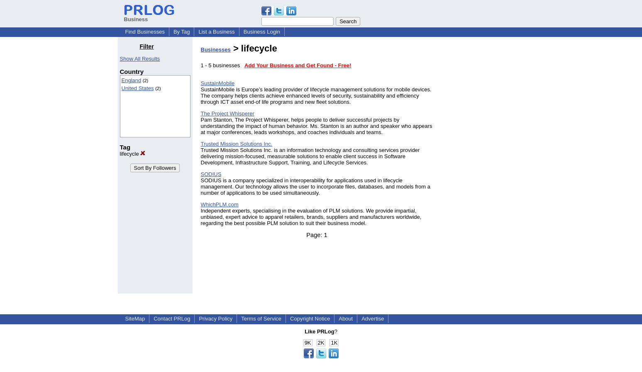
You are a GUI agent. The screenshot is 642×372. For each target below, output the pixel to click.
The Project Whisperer (227, 113)
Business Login (262, 32)
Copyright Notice (310, 319)
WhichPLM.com (220, 204)
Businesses (216, 49)
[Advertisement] (482, 167)
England (132, 80)
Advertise (372, 319)
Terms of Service (261, 319)
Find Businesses (145, 32)
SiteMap (135, 319)
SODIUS (211, 174)
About (346, 319)
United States (138, 88)
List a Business (216, 32)
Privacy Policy (215, 319)
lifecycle (133, 154)
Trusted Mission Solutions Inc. (237, 144)
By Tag (181, 32)
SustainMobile (218, 83)
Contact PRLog (172, 319)
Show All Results (140, 59)
